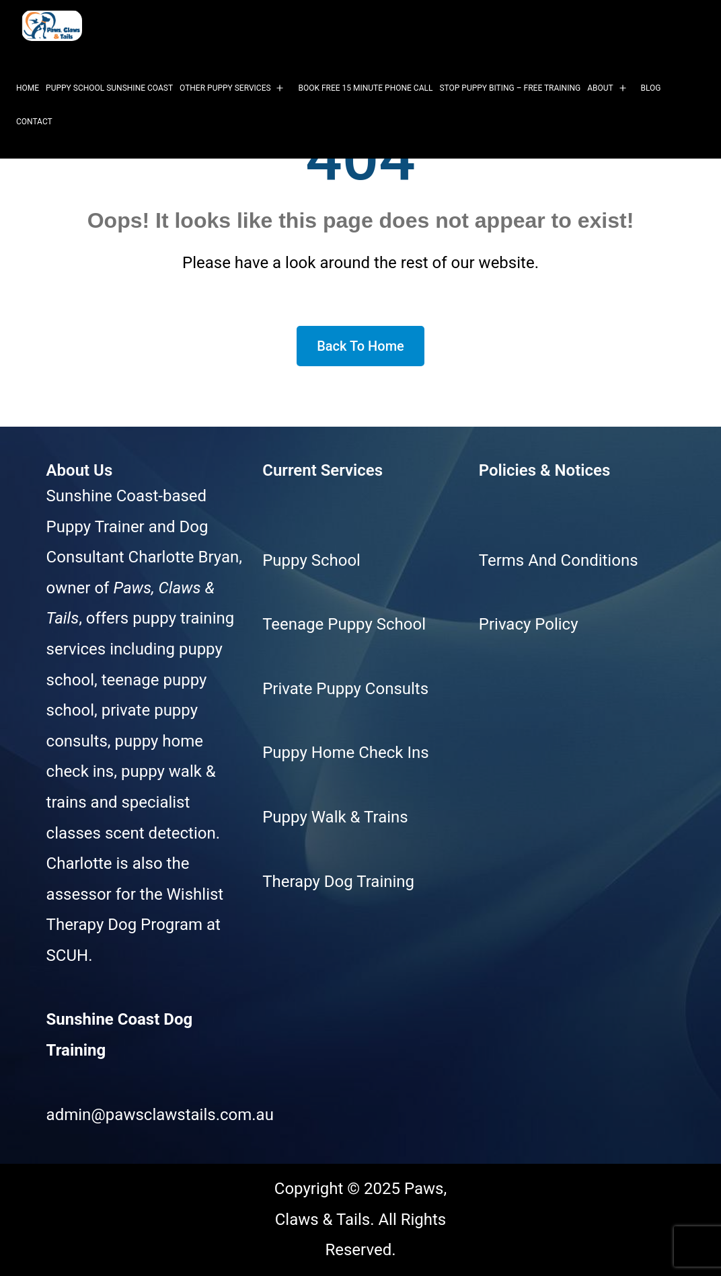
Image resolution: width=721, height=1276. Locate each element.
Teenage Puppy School (344, 624)
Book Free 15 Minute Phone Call (365, 88)
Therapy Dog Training (338, 881)
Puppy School (311, 560)
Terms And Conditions (558, 560)
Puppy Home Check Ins (345, 752)
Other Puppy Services (225, 88)
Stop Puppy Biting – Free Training (509, 88)
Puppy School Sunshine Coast (109, 88)
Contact (34, 121)
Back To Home (360, 346)
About (600, 88)
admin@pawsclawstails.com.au (160, 1114)
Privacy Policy (528, 624)
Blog (651, 88)
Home (27, 88)
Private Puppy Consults (345, 688)
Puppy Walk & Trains (335, 817)
